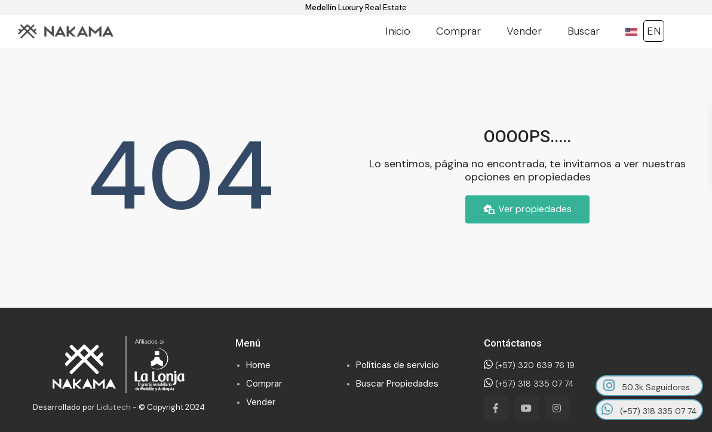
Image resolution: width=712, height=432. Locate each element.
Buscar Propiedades (397, 384)
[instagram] (557, 408)
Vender (524, 31)
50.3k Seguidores (646, 386)
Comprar (458, 31)
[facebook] (496, 408)
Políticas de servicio (397, 365)
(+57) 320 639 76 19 (529, 365)
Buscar (583, 31)
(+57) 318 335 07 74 (528, 383)
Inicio (397, 31)
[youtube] (526, 408)
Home (258, 365)
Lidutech (114, 407)
